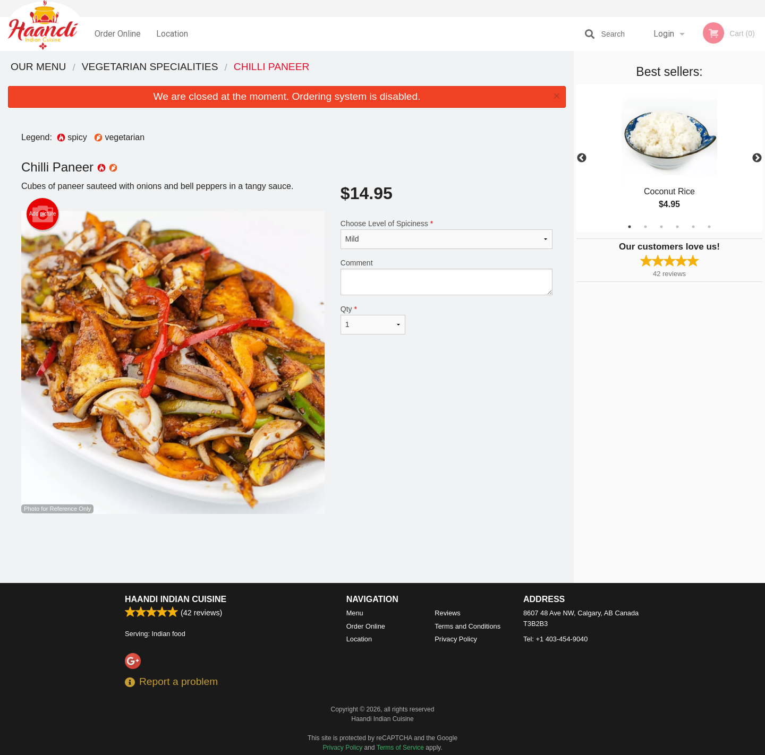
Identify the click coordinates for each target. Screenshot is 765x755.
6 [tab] (709, 226)
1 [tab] (629, 226)
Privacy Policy (456, 639)
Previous (581, 158)
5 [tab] (693, 226)
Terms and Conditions (467, 626)
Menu (354, 613)
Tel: (555, 639)
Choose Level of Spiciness (446, 234)
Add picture (42, 214)
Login (663, 34)
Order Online (118, 34)
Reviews (447, 613)
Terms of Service (400, 747)
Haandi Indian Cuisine (175, 599)
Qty (373, 319)
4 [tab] (677, 226)
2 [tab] (645, 226)
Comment (446, 277)
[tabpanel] (669, 158)
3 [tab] (661, 226)
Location (172, 34)
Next (757, 158)
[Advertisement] (286, 548)
